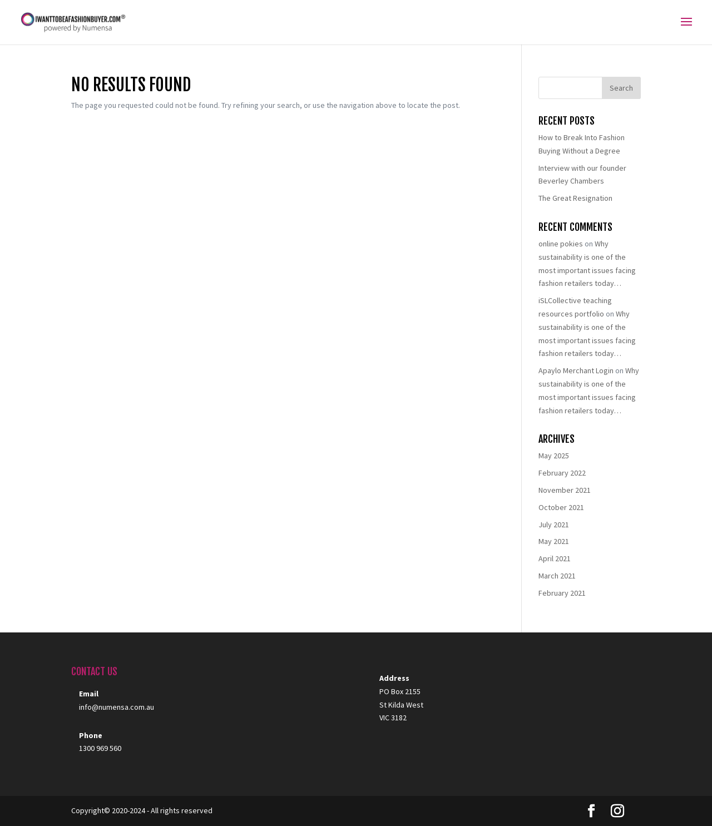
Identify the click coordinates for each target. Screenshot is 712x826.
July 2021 (553, 525)
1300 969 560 (100, 748)
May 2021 (553, 541)
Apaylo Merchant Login (576, 370)
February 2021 (562, 593)
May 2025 (553, 456)
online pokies (560, 244)
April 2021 (554, 558)
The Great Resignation (575, 198)
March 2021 (557, 576)
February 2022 (562, 473)
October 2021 (561, 507)
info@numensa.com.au (116, 707)
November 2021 (564, 490)
